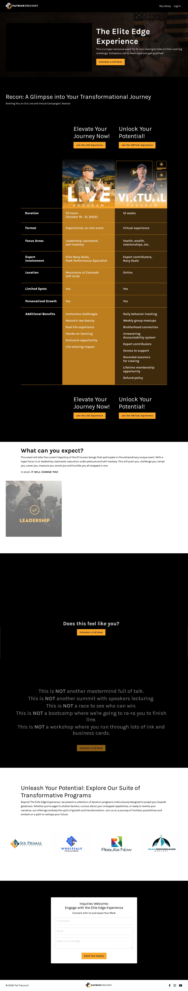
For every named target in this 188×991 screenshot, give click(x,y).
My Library (165, 6)
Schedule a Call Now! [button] (109, 61)
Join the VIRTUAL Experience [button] (137, 145)
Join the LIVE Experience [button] (89, 145)
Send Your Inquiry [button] (94, 955)
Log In (177, 6)
